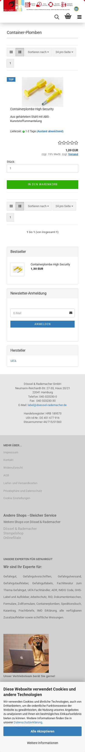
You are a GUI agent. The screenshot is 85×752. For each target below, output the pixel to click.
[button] (11, 52)
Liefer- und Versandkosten (20, 483)
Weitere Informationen (42, 743)
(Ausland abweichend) (49, 131)
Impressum (10, 452)
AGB (6, 475)
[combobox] (38, 52)
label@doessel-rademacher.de (47, 405)
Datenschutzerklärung (28, 722)
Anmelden (42, 324)
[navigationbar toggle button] (79, 17)
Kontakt (8, 460)
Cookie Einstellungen (16, 498)
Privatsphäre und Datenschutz (22, 491)
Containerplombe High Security (32, 109)
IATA (13, 361)
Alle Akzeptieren (42, 731)
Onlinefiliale (12, 538)
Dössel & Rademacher (20, 529)
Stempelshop (13, 533)
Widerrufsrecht (13, 467)
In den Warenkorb (42, 184)
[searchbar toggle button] (56, 17)
